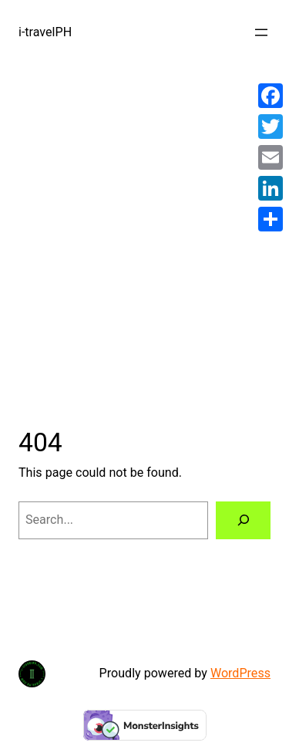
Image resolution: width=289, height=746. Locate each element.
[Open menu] (261, 32)
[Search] (243, 520)
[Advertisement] (144, 227)
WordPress (240, 673)
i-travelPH (45, 32)
